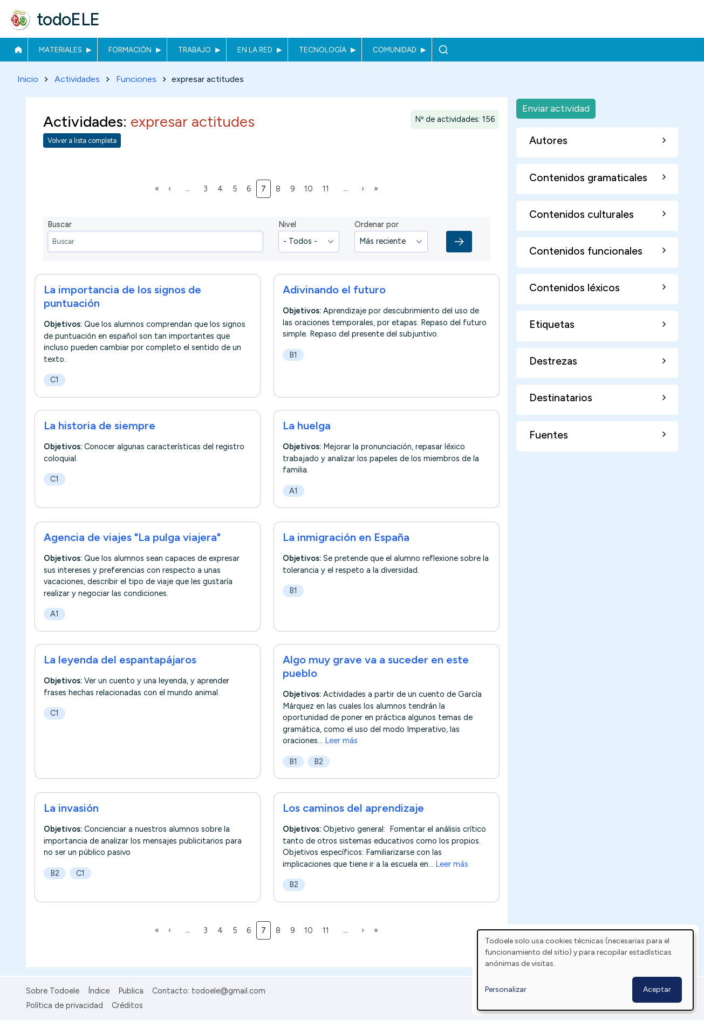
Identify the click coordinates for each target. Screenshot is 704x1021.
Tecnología (322, 49)
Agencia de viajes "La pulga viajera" (132, 537)
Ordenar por (376, 225)
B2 (318, 762)
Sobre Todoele (52, 991)
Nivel (287, 225)
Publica (130, 991)
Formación (130, 49)
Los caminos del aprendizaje (353, 807)
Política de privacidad (64, 1005)
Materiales (60, 49)
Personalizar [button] (506, 989)
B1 (293, 355)
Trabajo (194, 49)
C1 (54, 380)
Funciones (136, 79)
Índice (99, 991)
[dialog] (585, 970)
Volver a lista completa (82, 141)
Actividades (77, 79)
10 (310, 188)
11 (327, 188)
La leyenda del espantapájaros (120, 660)
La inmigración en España (346, 537)
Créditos (127, 1005)
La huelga (307, 426)
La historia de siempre (99, 426)
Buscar (443, 49)
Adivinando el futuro (334, 289)
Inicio (18, 49)
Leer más (341, 741)
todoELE (68, 19)
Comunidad (394, 49)
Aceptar (657, 989)
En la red (254, 49)
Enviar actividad (556, 108)
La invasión (71, 807)
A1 (293, 491)
